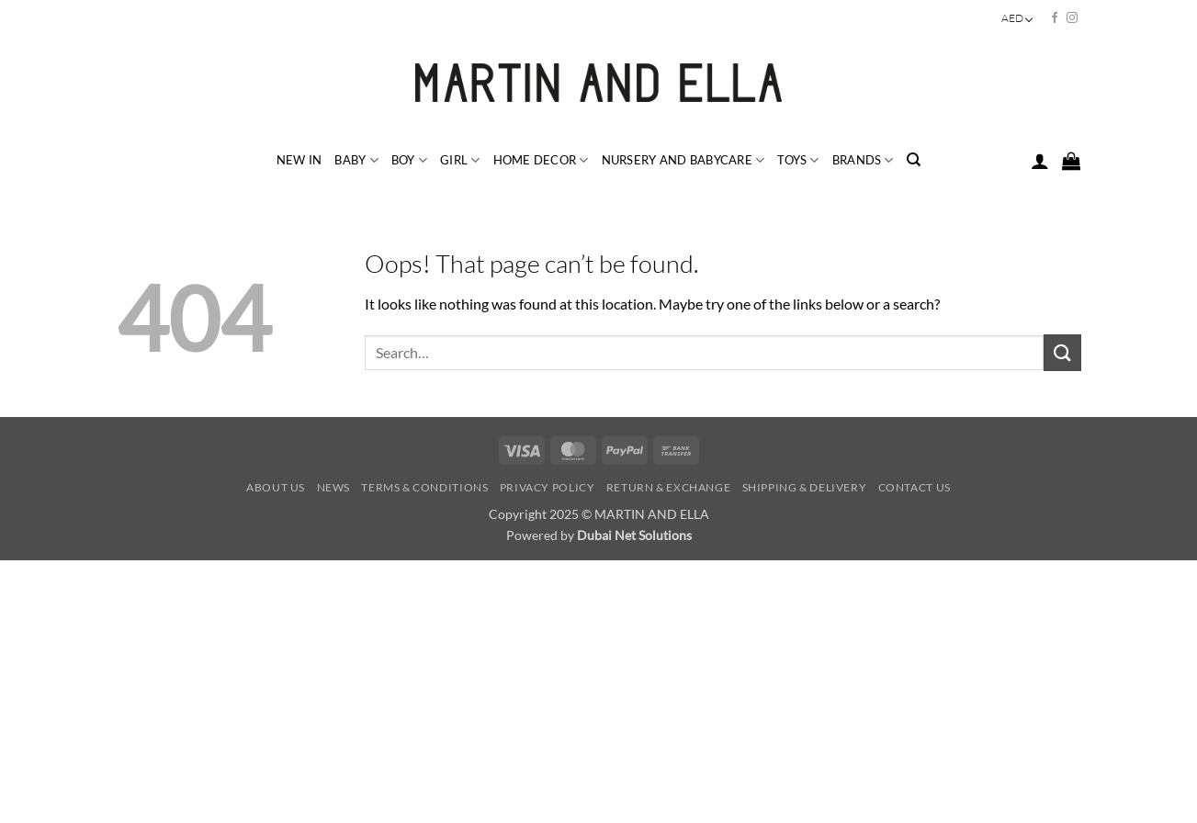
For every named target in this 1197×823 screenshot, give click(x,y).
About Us (275, 487)
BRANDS (863, 160)
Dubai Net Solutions (634, 535)
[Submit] (1062, 352)
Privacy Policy (547, 487)
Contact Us (914, 487)
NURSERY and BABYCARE (683, 160)
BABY (356, 160)
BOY (409, 160)
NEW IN (299, 159)
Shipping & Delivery (804, 487)
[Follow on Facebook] (1054, 18)
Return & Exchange (668, 487)
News (333, 487)
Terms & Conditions (424, 487)
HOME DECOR (541, 160)
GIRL (460, 160)
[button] (1040, 161)
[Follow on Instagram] (1072, 18)
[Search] (913, 159)
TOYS (798, 160)
